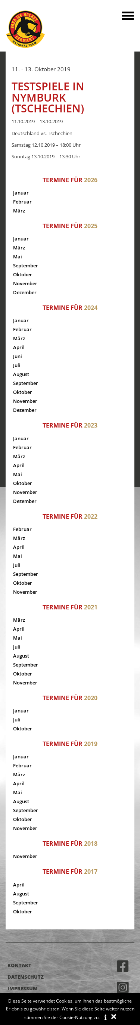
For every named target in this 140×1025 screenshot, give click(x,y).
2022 (90, 516)
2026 (90, 180)
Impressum (22, 988)
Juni (17, 356)
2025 (90, 226)
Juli (17, 365)
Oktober (22, 274)
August (21, 374)
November (25, 283)
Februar (22, 201)
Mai (17, 256)
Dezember (25, 292)
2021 (90, 607)
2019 (90, 744)
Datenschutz (25, 976)
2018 (90, 843)
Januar (21, 192)
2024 (90, 308)
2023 (90, 425)
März (19, 210)
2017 (90, 871)
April (19, 347)
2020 (90, 698)
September (25, 265)
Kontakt (19, 965)
